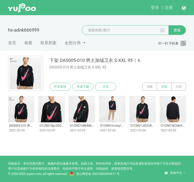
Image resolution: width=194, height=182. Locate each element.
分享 (106, 86)
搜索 (177, 30)
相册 (28, 42)
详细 (164, 86)
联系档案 (48, 42)
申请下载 (83, 86)
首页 (12, 42)
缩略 (150, 86)
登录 (155, 7)
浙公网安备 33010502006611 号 (94, 174)
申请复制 (60, 86)
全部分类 (73, 42)
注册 (169, 7)
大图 (179, 86)
